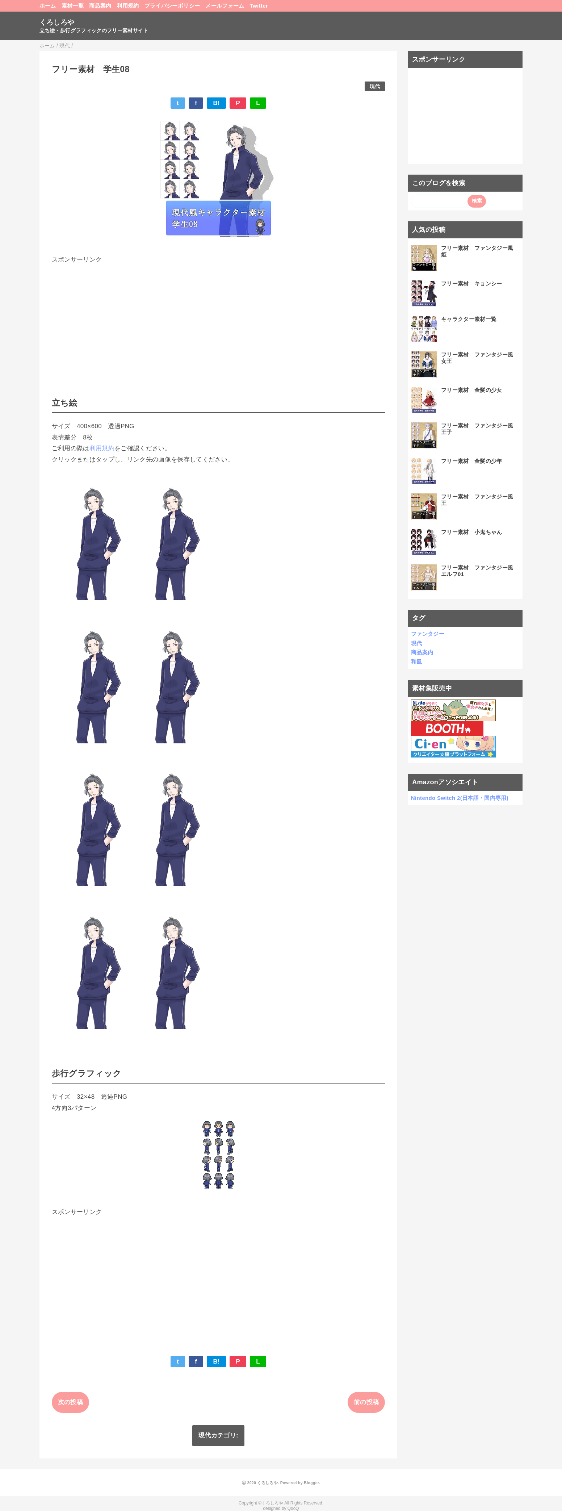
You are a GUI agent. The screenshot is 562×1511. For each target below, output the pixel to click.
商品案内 (100, 6)
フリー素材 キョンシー (471, 283)
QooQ (293, 1508)
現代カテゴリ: (218, 1435)
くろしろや (57, 22)
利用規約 (128, 6)
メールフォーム (224, 6)
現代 (375, 86)
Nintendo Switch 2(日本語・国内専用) (459, 798)
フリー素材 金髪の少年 (471, 461)
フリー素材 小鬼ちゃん (471, 532)
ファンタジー (427, 634)
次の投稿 (70, 1402)
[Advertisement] (218, 316)
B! (216, 103)
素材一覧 (73, 6)
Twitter (259, 6)
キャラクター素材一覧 (468, 319)
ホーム (47, 6)
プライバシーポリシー (172, 6)
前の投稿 (366, 1402)
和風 (416, 662)
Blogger (311, 1483)
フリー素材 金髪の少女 (471, 390)
